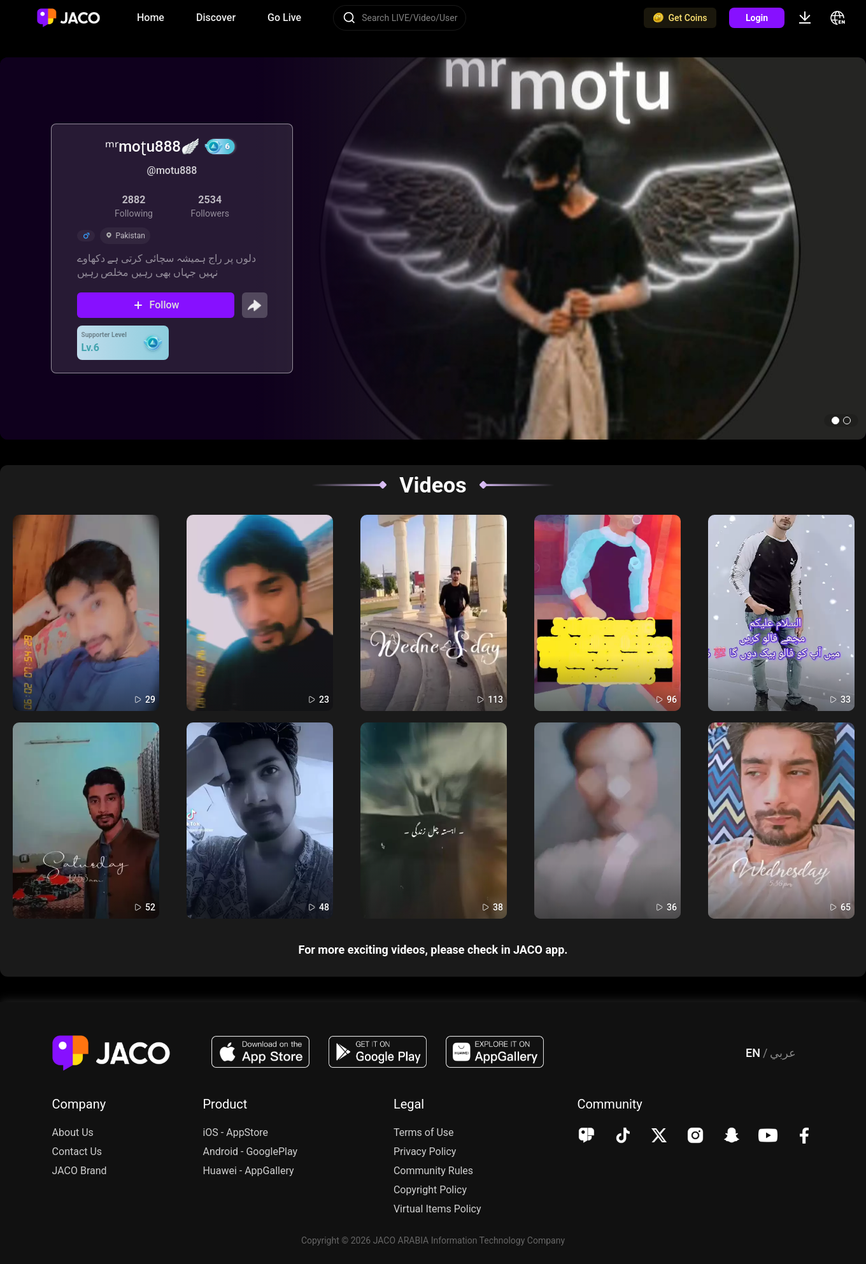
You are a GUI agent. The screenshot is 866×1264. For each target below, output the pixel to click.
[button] (835, 420)
